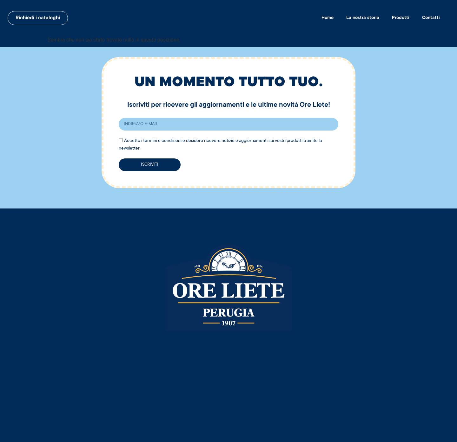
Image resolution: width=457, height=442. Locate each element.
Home (327, 18)
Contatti (431, 18)
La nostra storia (362, 18)
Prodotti (400, 18)
